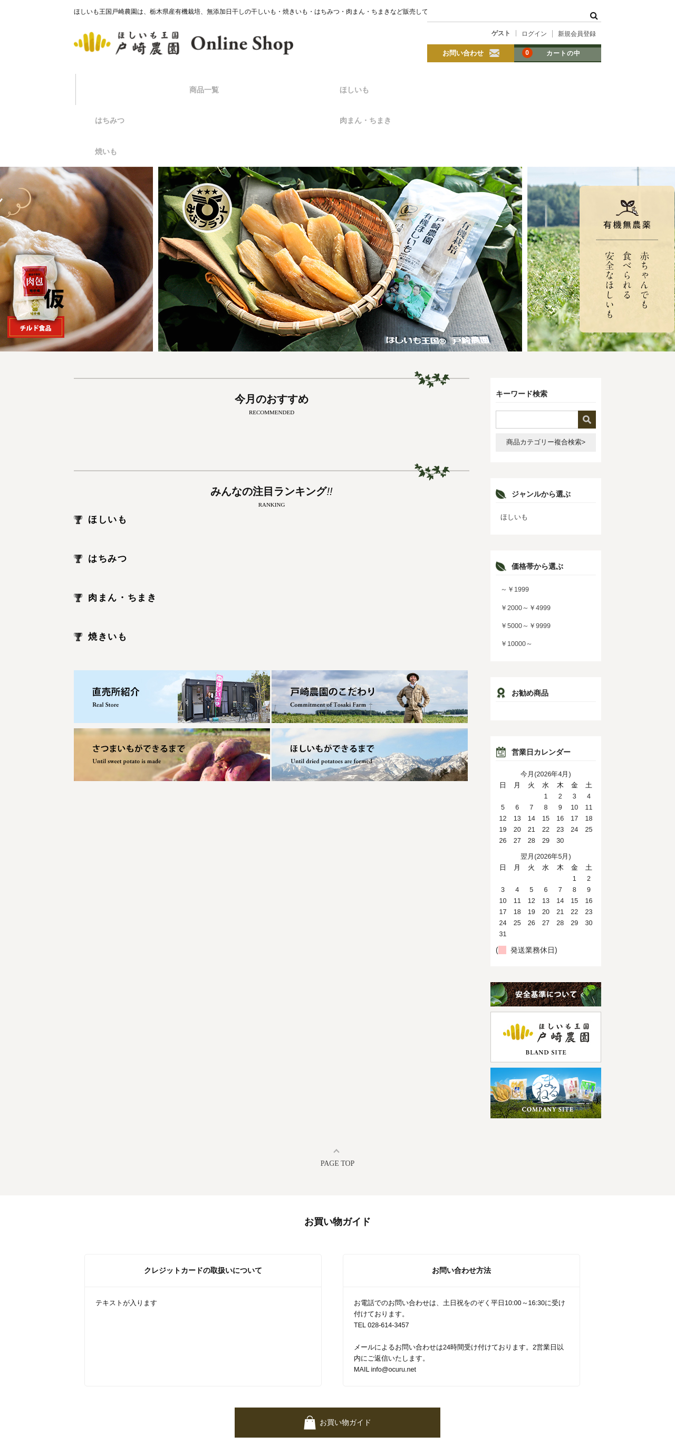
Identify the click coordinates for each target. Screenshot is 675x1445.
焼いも (517, 91)
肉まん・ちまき (426, 91)
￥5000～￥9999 (525, 578)
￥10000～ (516, 596)
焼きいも (108, 589)
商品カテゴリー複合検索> (545, 394)
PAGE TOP (338, 1115)
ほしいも (204, 91)
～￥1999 (514, 541)
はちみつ (310, 91)
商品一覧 (127, 91)
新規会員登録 (577, 33)
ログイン (534, 33)
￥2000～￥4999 (525, 560)
